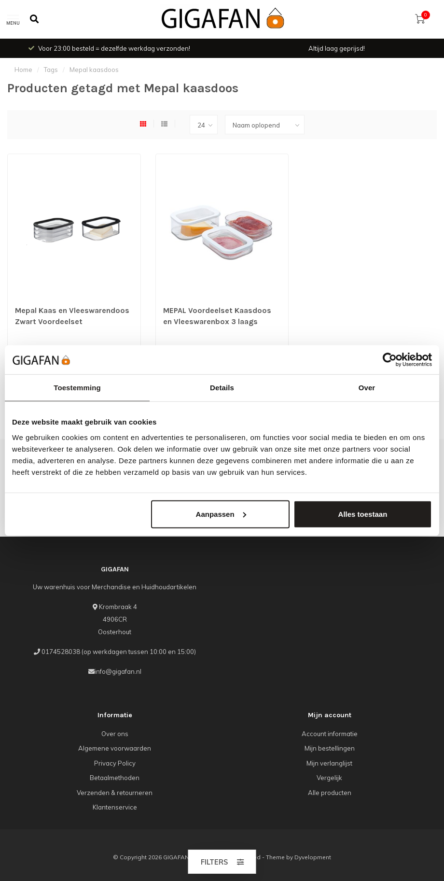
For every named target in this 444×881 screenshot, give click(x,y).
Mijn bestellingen (330, 748)
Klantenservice (115, 807)
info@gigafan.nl (118, 671)
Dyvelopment (312, 857)
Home (23, 69)
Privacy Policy (115, 763)
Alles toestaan (363, 514)
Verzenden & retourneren (115, 792)
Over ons (114, 734)
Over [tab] (367, 388)
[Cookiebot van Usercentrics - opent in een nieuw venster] (389, 360)
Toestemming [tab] (77, 388)
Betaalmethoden (114, 778)
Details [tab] (222, 388)
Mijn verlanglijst (329, 763)
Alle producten (329, 792)
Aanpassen (221, 514)
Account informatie (330, 734)
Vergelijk (329, 778)
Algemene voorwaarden (114, 748)
